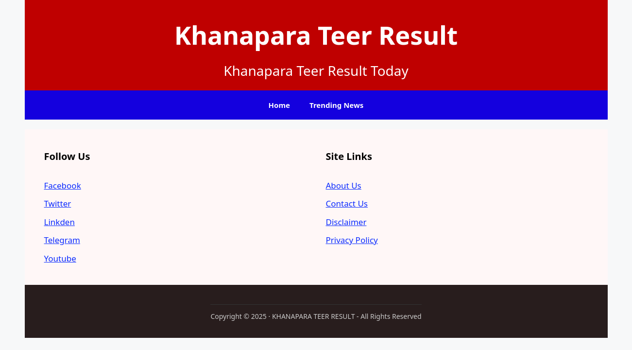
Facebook (62, 185)
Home (279, 105)
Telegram (62, 239)
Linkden (59, 222)
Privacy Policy (352, 239)
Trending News (336, 105)
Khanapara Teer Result (316, 35)
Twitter (57, 203)
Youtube (60, 258)
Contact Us (347, 203)
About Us (343, 185)
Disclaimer (346, 222)
